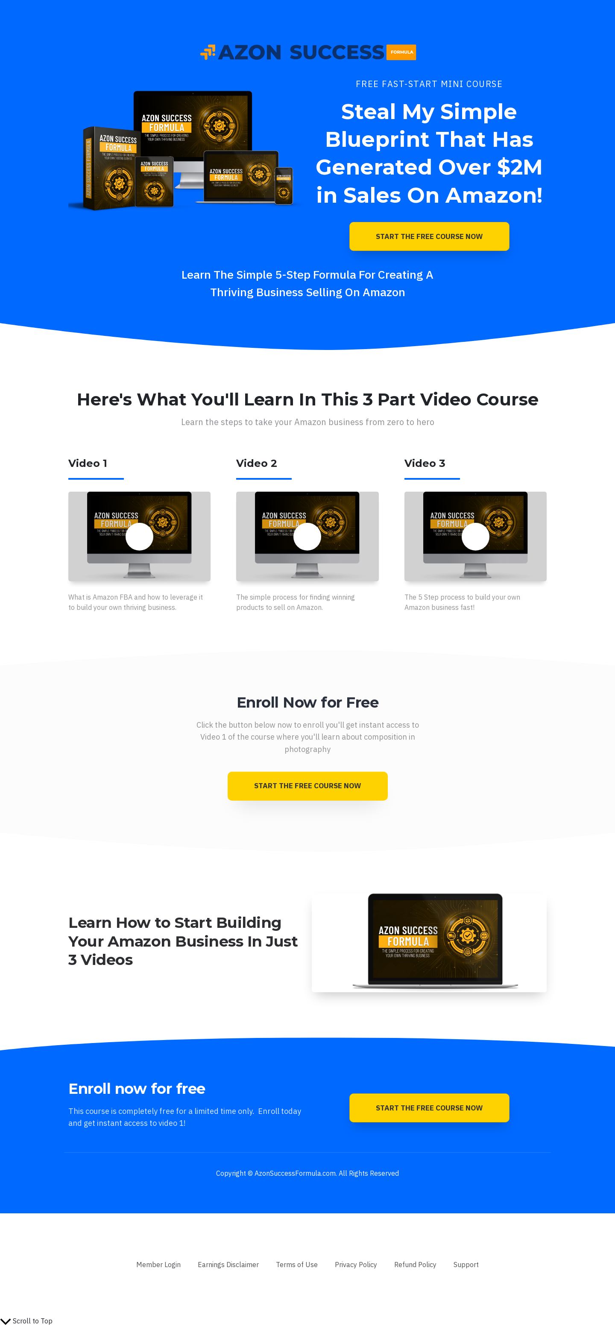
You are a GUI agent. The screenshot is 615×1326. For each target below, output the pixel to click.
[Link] (158, 1264)
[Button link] (429, 236)
